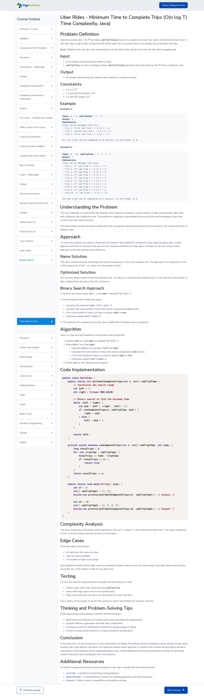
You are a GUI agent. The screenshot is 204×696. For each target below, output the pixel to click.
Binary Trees (26, 413)
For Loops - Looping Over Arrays (36, 117)
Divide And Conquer (29, 347)
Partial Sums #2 (28, 231)
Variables (24, 38)
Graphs (23, 442)
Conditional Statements (31, 85)
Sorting (23, 212)
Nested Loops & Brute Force (34, 203)
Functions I (25, 57)
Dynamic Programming (31, 423)
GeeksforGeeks (73, 676)
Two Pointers (26, 241)
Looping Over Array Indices (33, 155)
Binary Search (27, 260)
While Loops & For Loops (32, 127)
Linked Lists (26, 375)
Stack (22, 404)
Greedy (23, 432)
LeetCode (71, 673)
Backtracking (26, 356)
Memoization (26, 366)
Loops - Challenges (29, 174)
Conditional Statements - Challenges (32, 97)
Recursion (24, 338)
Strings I (24, 76)
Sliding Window (27, 385)
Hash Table (25, 250)
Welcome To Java (28, 29)
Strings (23, 184)
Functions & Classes (30, 193)
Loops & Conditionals (30, 136)
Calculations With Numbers (33, 48)
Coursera (70, 680)
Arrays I (23, 108)
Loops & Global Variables (32, 146)
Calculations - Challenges (32, 67)
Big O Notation (27, 165)
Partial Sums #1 (28, 222)
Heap (22, 394)
